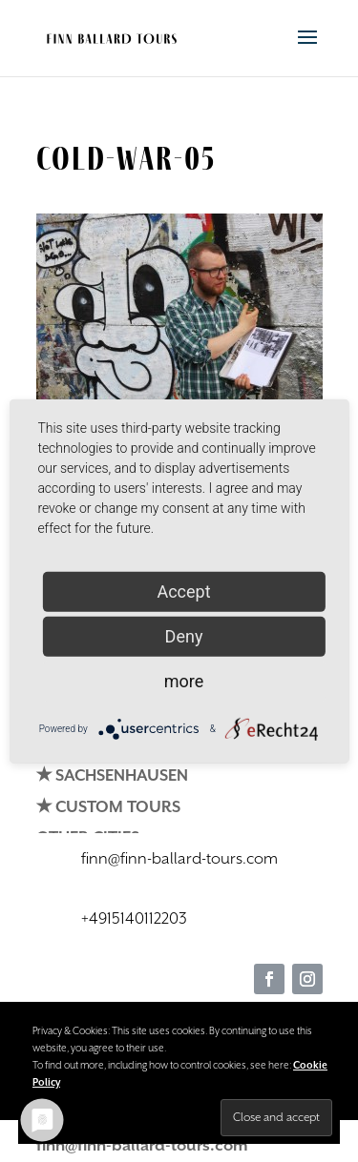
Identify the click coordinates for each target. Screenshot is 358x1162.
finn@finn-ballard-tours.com (142, 1146)
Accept (183, 591)
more (184, 680)
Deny (184, 635)
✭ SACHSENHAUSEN (112, 776)
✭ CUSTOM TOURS (108, 808)
